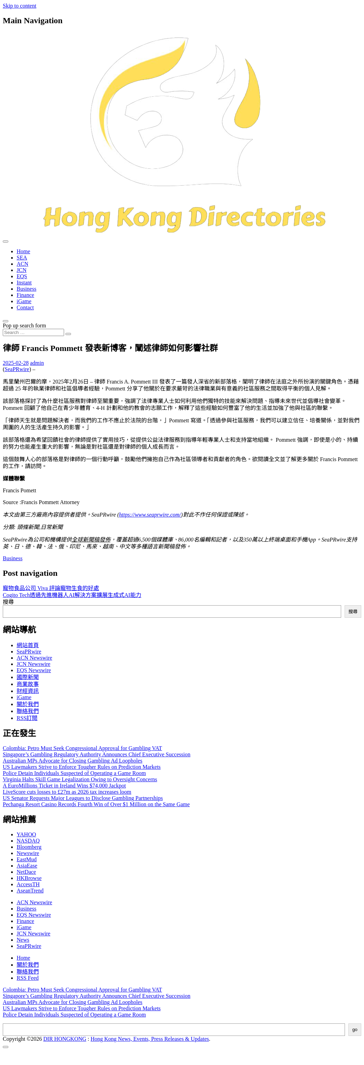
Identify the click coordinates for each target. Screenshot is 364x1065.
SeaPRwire (17, 369)
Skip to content (19, 6)
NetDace (26, 872)
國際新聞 (28, 677)
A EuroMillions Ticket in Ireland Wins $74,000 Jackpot (64, 786)
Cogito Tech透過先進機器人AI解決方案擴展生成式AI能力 (72, 595)
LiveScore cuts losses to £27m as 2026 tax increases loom (67, 792)
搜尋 (8, 602)
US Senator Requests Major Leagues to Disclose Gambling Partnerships (83, 798)
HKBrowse (29, 878)
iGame (24, 301)
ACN (22, 264)
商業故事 (28, 684)
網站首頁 (28, 645)
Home (23, 251)
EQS (22, 276)
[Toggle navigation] (5, 241)
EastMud (27, 859)
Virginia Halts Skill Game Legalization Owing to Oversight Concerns (80, 779)
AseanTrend (30, 891)
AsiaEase (27, 866)
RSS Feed (28, 978)
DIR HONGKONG (64, 1039)
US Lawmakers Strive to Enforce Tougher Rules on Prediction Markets (82, 767)
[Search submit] (68, 334)
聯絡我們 (28, 711)
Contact (25, 307)
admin (37, 363)
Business (26, 289)
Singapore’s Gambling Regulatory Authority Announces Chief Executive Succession (96, 754)
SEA (22, 258)
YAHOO (26, 834)
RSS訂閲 (27, 718)
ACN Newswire (34, 658)
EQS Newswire (34, 670)
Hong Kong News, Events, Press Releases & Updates (150, 1039)
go (354, 1029)
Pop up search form (24, 325)
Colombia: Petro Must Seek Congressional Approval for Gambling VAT (82, 748)
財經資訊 (28, 691)
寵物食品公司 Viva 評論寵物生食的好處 (51, 588)
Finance (25, 295)
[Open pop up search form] (5, 321)
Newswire (28, 853)
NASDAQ (28, 841)
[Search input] (33, 332)
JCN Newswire (33, 664)
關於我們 (28, 704)
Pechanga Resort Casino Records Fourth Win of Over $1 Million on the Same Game (96, 804)
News (23, 940)
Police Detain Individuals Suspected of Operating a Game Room (74, 773)
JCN (21, 270)
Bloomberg (29, 847)
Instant (24, 282)
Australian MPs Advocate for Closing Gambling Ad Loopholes (72, 761)
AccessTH (28, 884)
